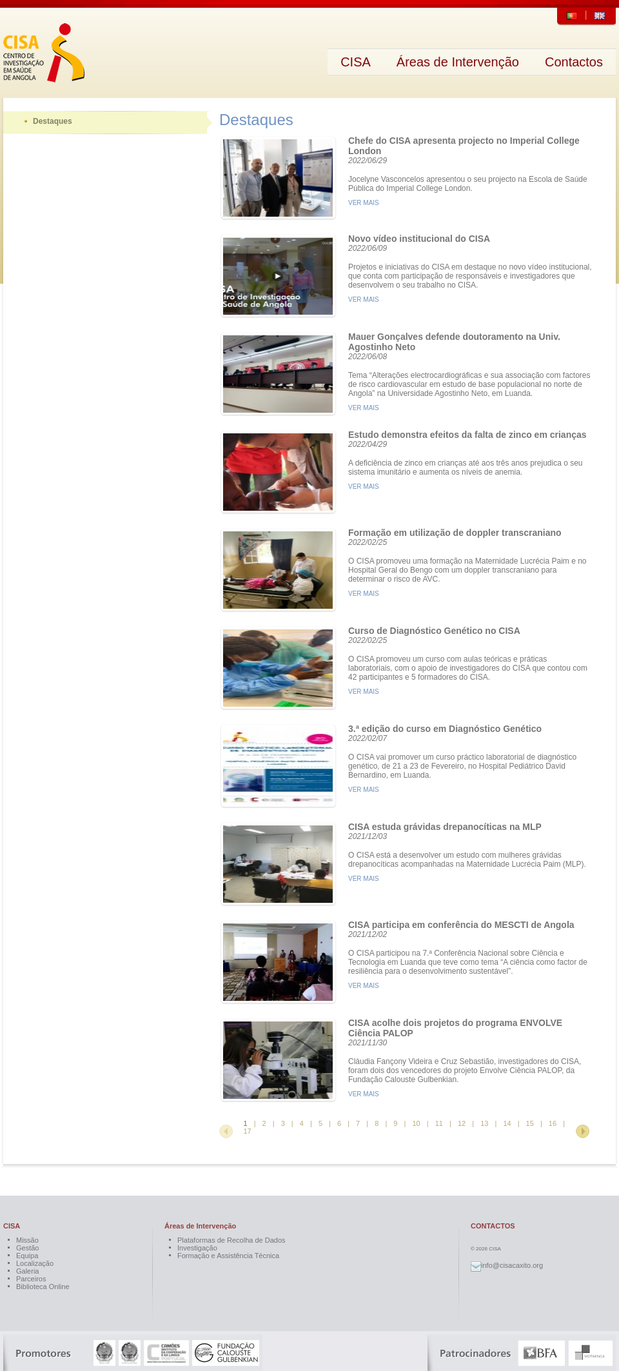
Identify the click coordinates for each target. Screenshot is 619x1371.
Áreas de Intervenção (200, 1226)
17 (247, 1131)
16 (552, 1123)
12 (462, 1123)
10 (416, 1123)
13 (484, 1123)
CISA (11, 1226)
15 (530, 1123)
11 (439, 1123)
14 (507, 1123)
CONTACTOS (493, 1226)
